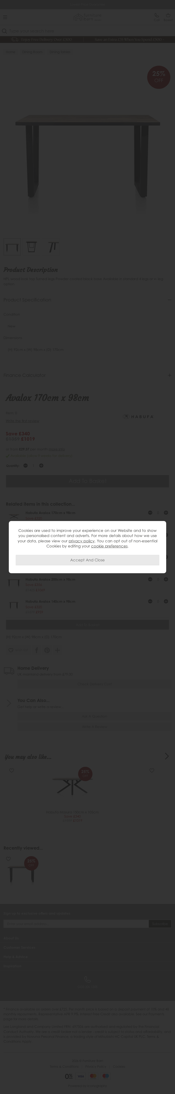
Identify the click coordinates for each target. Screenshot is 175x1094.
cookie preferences (109, 546)
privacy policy (82, 541)
